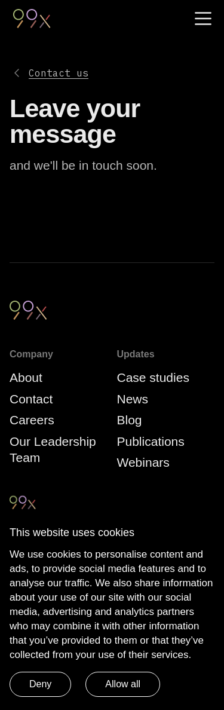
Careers (32, 420)
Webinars (143, 462)
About (26, 377)
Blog (129, 420)
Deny (40, 684)
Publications (151, 441)
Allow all (122, 684)
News (133, 399)
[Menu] (203, 18)
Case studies (153, 377)
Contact (31, 399)
